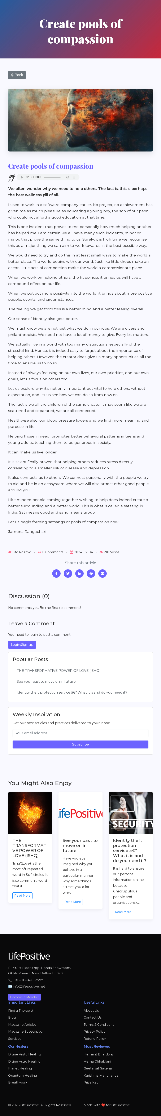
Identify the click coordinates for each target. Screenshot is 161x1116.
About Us (91, 1010)
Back (17, 75)
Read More (22, 895)
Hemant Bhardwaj (98, 1054)
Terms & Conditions (99, 1025)
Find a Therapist (20, 1010)
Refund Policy (95, 1039)
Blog (12, 1017)
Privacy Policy (94, 1031)
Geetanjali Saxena (98, 1068)
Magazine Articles (22, 1025)
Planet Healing (20, 1068)
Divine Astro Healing (24, 1061)
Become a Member (24, 997)
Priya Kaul (91, 1082)
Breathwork (17, 1082)
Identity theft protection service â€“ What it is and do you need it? (72, 692)
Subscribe (80, 744)
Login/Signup (22, 645)
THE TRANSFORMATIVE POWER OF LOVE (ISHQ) (59, 671)
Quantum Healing (22, 1075)
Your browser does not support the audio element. (48, 177)
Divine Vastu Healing (24, 1054)
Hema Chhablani (97, 1061)
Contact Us (92, 1017)
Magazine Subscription (26, 1031)
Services (14, 1039)
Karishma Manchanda (101, 1075)
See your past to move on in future (46, 682)
